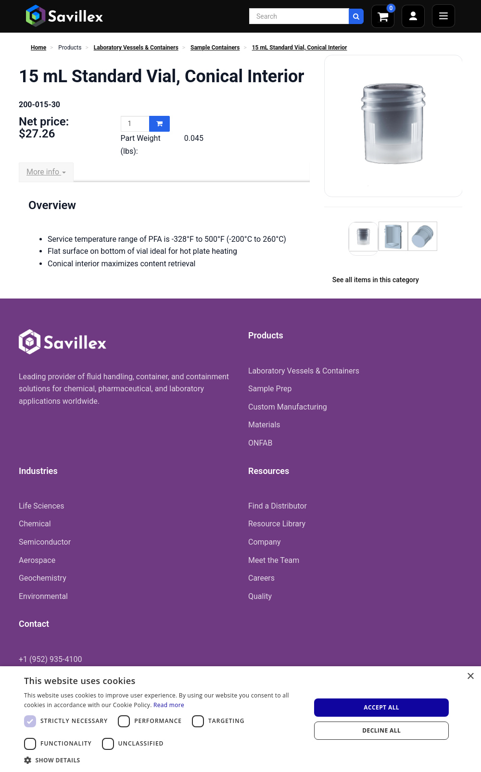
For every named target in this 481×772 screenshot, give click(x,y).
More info (46, 171)
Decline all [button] (381, 730)
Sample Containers (215, 47)
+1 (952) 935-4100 (50, 659)
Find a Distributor (277, 506)
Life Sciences (41, 506)
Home (38, 47)
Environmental (43, 596)
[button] (163, 760)
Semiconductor (45, 542)
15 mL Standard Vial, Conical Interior (299, 47)
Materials (264, 424)
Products (69, 47)
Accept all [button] (381, 707)
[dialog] (240, 719)
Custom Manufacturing (287, 406)
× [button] (470, 676)
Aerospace (37, 560)
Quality (260, 596)
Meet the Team (273, 560)
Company (264, 542)
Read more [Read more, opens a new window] (168, 705)
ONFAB (260, 443)
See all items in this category (375, 280)
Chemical (35, 523)
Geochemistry (42, 578)
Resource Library (276, 523)
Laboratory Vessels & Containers (136, 47)
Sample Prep (269, 388)
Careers (261, 578)
